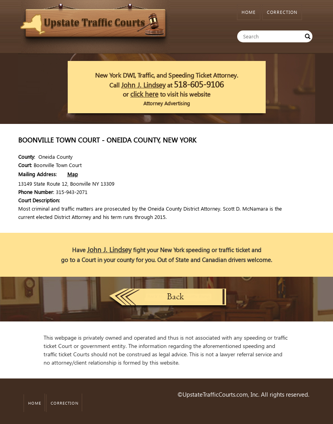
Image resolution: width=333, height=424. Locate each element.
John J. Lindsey (143, 84)
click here (144, 94)
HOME (249, 12)
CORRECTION (282, 12)
